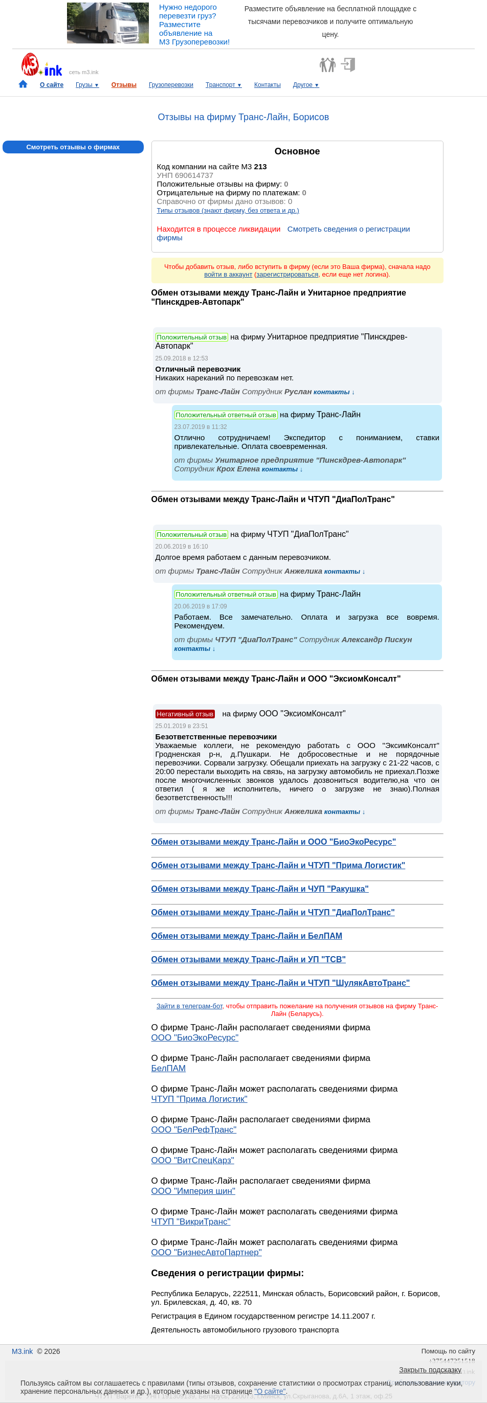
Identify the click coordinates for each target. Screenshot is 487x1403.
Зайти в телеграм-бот (189, 1006)
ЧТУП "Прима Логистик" (199, 1099)
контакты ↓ (333, 392)
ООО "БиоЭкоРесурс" (195, 1038)
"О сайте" (269, 1391)
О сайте (51, 84)
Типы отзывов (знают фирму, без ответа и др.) (228, 210)
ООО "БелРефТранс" (194, 1130)
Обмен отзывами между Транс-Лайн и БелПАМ (246, 936)
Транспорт (224, 84)
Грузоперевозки (171, 84)
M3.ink (22, 1351)
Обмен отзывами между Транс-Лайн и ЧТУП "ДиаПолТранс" (273, 912)
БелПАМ (168, 1068)
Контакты (267, 84)
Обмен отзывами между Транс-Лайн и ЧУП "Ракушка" (260, 889)
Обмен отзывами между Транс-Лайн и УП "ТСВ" (248, 959)
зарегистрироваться (287, 274)
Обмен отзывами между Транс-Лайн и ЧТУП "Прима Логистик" (278, 865)
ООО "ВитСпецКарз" (192, 1160)
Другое (306, 84)
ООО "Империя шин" (193, 1191)
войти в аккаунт (228, 274)
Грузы (87, 84)
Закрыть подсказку (430, 1370)
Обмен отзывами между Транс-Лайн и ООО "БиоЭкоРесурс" (273, 842)
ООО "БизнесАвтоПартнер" (206, 1252)
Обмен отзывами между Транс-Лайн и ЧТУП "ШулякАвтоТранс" (280, 983)
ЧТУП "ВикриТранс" (191, 1222)
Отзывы (124, 84)
